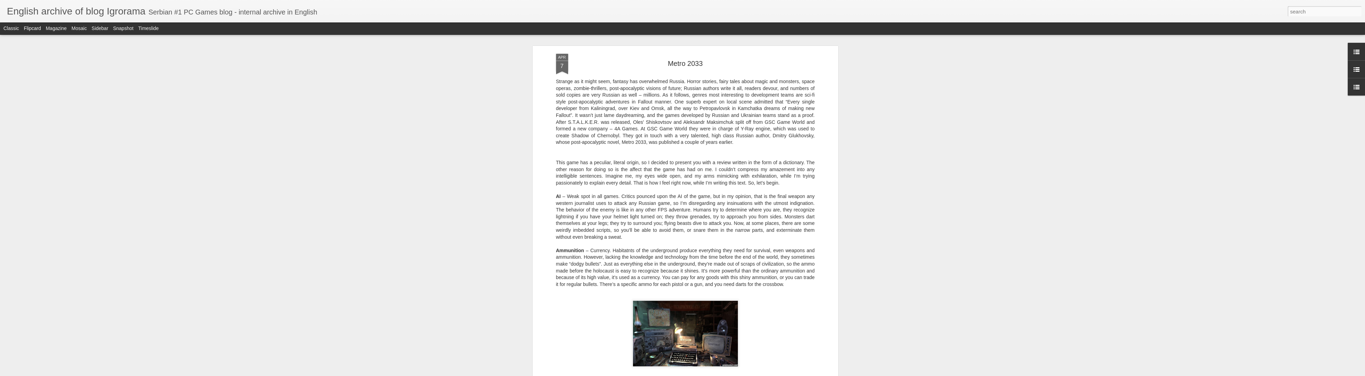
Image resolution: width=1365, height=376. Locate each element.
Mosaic (79, 28)
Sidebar (100, 28)
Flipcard (32, 28)
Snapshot (123, 28)
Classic (11, 28)
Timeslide (148, 28)
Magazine (56, 28)
